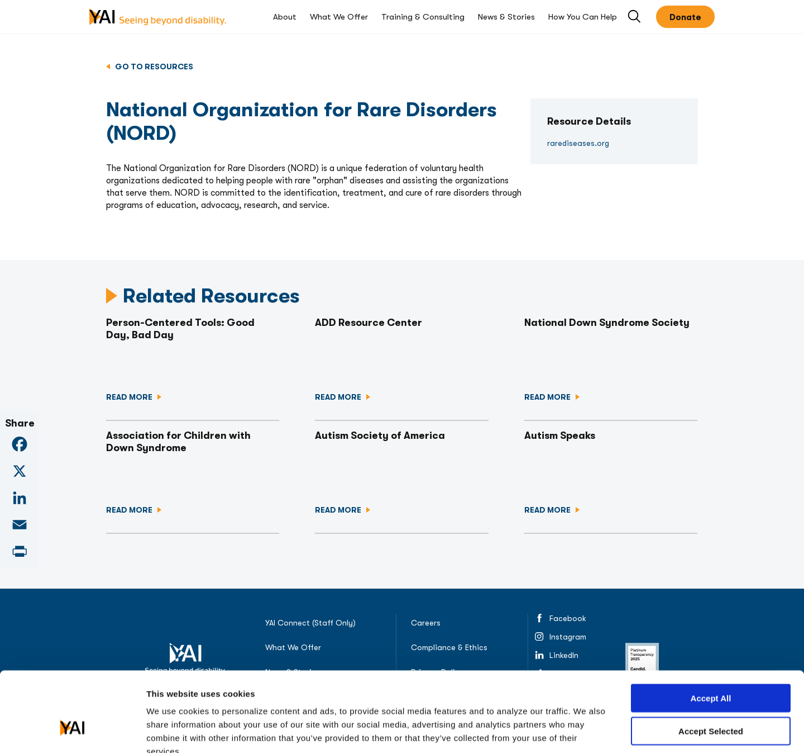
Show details (611, 731)
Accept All (711, 632)
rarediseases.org (578, 143)
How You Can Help (582, 17)
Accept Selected (710, 665)
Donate (685, 17)
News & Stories (506, 17)
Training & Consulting (423, 17)
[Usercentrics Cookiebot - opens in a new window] (72, 731)
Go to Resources (153, 66)
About (284, 17)
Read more (130, 396)
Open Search (635, 17)
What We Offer (339, 17)
